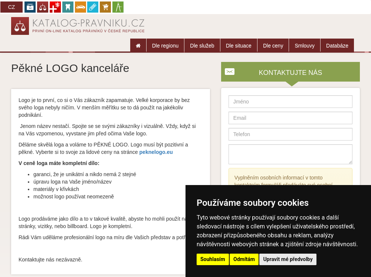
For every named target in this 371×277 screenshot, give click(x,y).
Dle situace (239, 46)
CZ (11, 7)
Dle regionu (165, 46)
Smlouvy (305, 46)
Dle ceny (273, 46)
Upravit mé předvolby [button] (287, 259)
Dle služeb (202, 46)
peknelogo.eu (156, 152)
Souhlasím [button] (212, 259)
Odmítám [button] (244, 259)
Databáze (337, 46)
